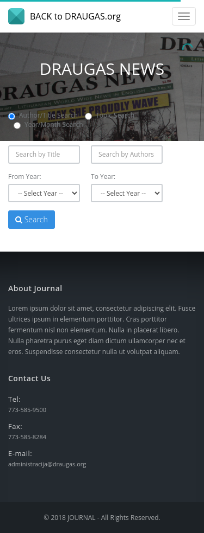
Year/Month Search (48, 124)
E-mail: (20, 453)
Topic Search (109, 115)
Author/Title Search (43, 115)
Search (31, 219)
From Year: (24, 176)
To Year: (103, 176)
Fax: (15, 426)
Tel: (14, 399)
